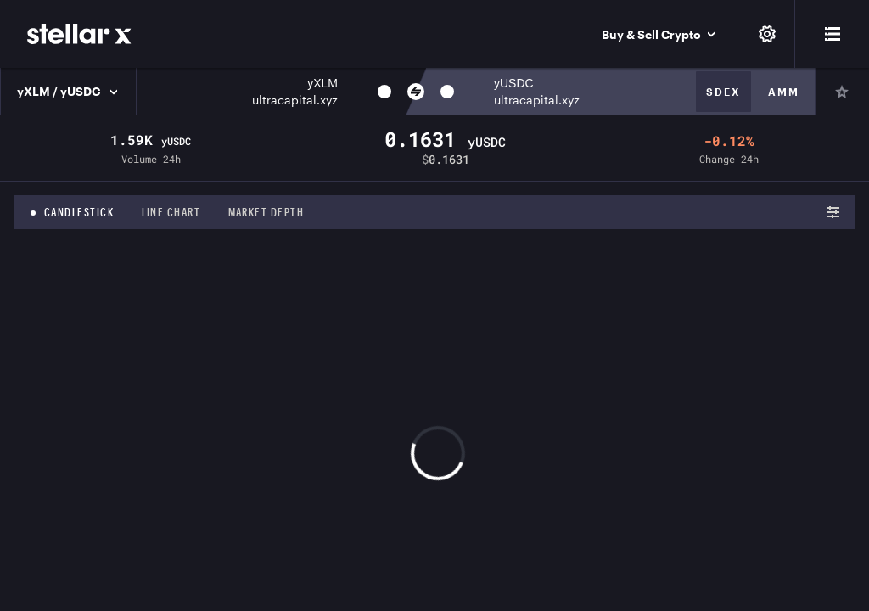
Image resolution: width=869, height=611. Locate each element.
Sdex (723, 92)
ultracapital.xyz (295, 99)
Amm (783, 92)
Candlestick (79, 212)
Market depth (266, 212)
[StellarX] (79, 34)
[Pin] (842, 91)
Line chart (171, 212)
